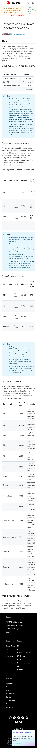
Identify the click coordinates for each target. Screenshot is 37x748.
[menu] (4, 3)
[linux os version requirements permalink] (3, 69)
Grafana (15, 601)
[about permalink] (10, 41)
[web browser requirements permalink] (33, 596)
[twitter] (14, 718)
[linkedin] (18, 718)
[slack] (27, 718)
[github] (10, 718)
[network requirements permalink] (28, 381)
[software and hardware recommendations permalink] (30, 28)
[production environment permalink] (25, 276)
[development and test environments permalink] (3, 172)
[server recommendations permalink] (31, 143)
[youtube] (21, 722)
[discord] (16, 722)
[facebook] (23, 718)
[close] (33, 732)
